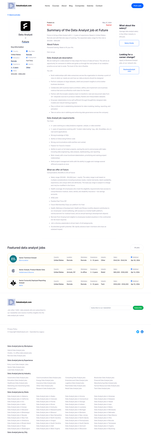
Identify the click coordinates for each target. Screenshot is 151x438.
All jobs (137, 248)
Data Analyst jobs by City (17, 432)
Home (47, 6)
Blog (71, 6)
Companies (79, 6)
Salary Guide (129, 43)
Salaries (90, 6)
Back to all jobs (14, 15)
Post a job (137, 6)
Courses (55, 6)
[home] (20, 5)
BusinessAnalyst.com (129, 70)
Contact (99, 6)
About (64, 6)
